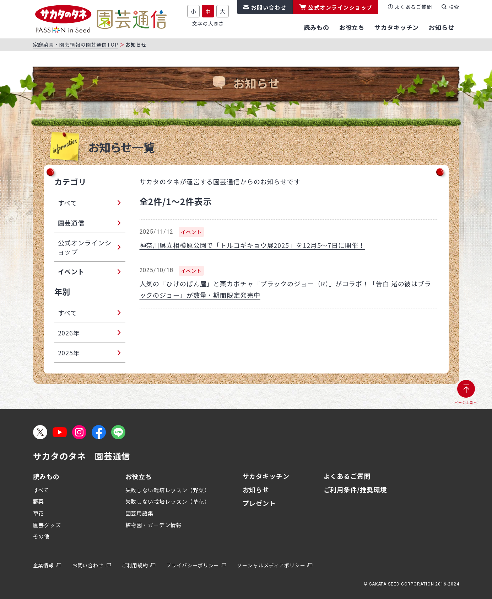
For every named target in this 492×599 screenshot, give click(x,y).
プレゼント (259, 503)
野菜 (38, 501)
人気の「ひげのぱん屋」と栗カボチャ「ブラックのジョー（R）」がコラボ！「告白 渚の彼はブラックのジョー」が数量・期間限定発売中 (286, 289)
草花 (38, 513)
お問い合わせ (268, 7)
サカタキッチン (266, 476)
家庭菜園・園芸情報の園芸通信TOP (75, 44)
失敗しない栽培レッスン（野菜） (167, 490)
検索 (454, 6)
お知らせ (256, 489)
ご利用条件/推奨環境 (355, 489)
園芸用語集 (139, 513)
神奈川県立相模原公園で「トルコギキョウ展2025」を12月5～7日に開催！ (252, 245)
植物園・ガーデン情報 (153, 525)
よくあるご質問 (413, 6)
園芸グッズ (47, 525)
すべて (41, 490)
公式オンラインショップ (340, 7)
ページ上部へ (466, 402)
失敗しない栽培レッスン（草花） (167, 501)
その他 (41, 536)
